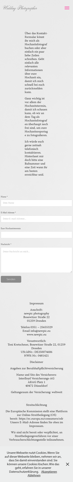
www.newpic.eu (36, 335)
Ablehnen (34, 475)
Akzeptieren (49, 471)
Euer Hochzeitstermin (11, 228)
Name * (4, 197)
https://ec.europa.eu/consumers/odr (41, 419)
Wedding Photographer (20, 7)
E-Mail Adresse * (8, 213)
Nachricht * (6, 244)
